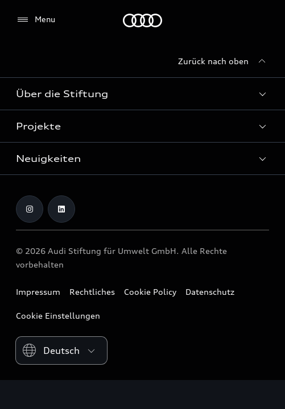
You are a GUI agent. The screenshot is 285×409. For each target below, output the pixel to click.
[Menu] (35, 20)
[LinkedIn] (61, 209)
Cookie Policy (150, 292)
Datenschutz (209, 292)
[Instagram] (29, 209)
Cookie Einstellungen (58, 315)
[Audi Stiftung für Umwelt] (142, 20)
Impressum (38, 292)
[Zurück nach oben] (223, 61)
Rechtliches (92, 292)
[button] (142, 93)
